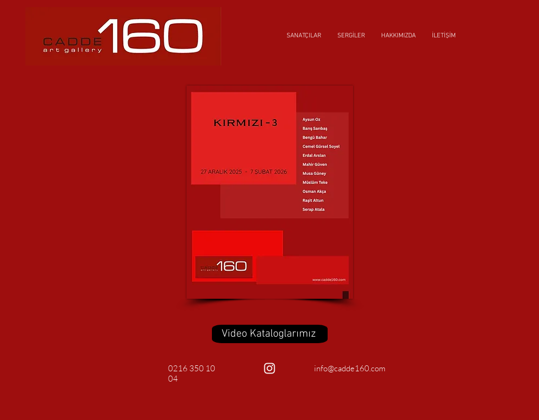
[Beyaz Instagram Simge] (269, 368)
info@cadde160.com (349, 368)
